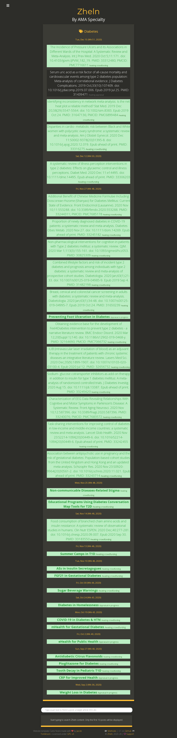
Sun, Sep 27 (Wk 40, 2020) (88, 648)
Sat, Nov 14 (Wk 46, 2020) (88, 513)
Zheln (88, 11)
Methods (112, 731)
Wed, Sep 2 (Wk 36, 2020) (88, 684)
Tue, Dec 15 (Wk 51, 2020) (88, 39)
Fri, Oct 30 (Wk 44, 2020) (88, 582)
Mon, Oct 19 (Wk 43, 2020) (88, 612)
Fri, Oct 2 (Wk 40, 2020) (88, 634)
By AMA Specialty (88, 19)
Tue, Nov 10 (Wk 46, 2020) (88, 560)
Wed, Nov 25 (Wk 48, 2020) (88, 482)
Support (130, 734)
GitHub (128, 731)
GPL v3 (70, 734)
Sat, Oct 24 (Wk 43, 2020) (88, 597)
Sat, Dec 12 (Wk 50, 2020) (88, 156)
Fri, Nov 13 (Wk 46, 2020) (88, 546)
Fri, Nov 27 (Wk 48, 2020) (88, 188)
